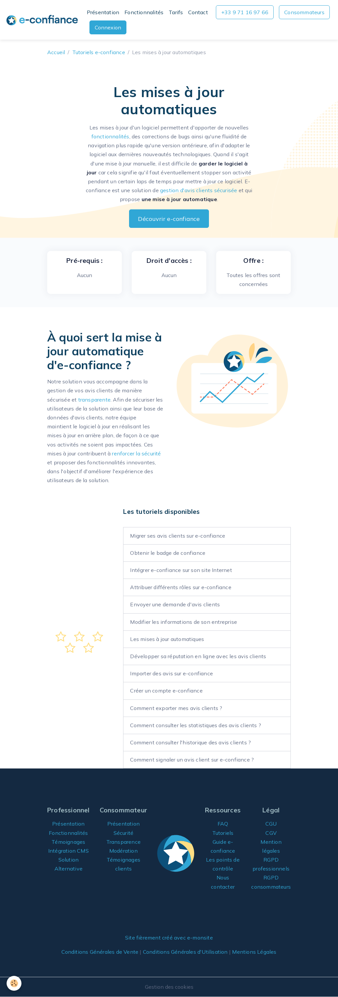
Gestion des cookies (169, 986)
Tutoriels (223, 833)
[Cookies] (14, 983)
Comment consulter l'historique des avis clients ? (190, 742)
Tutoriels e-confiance (98, 52)
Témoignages (68, 841)
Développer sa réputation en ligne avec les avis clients (198, 656)
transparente (94, 399)
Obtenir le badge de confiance (167, 553)
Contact (198, 12)
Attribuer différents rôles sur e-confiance (180, 587)
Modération (123, 850)
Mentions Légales (254, 951)
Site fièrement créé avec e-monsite (169, 937)
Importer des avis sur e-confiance (171, 673)
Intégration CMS (68, 850)
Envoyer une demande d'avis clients (175, 604)
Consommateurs (304, 12)
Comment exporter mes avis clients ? (176, 708)
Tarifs (176, 12)
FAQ (223, 823)
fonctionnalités (110, 136)
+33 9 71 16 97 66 (244, 12)
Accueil (56, 52)
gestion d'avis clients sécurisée (198, 190)
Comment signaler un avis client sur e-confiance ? (192, 759)
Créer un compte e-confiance (166, 690)
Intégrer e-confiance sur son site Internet (181, 570)
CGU (271, 823)
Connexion (108, 27)
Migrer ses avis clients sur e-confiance (177, 535)
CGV (271, 833)
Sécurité (124, 833)
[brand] (42, 20)
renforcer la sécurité (136, 453)
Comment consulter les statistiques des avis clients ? (195, 725)
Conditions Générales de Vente (99, 951)
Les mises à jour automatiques (167, 639)
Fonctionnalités (143, 12)
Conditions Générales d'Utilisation (185, 951)
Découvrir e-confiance (169, 218)
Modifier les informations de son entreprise (183, 622)
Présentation (103, 12)
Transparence (123, 841)
